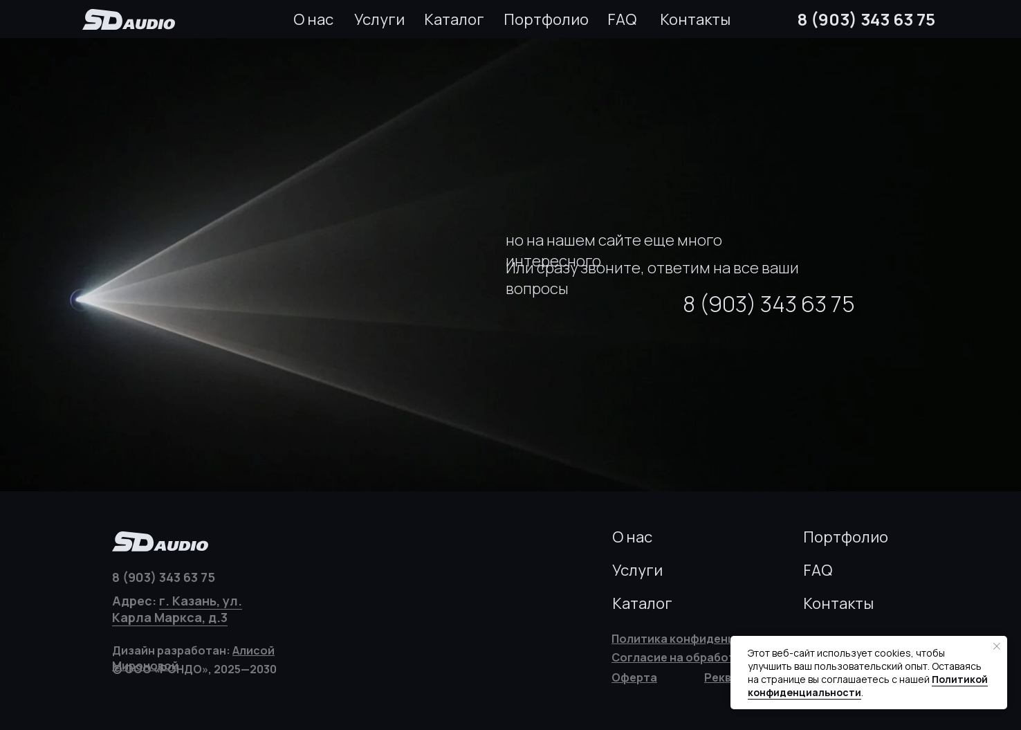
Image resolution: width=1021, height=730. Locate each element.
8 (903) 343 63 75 (866, 19)
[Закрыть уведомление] (997, 646)
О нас (313, 19)
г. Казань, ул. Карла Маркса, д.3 (177, 609)
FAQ (621, 19)
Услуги (379, 19)
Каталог (454, 19)
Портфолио (546, 19)
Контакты (695, 19)
